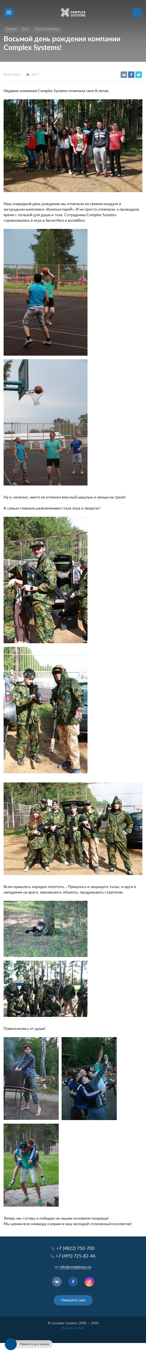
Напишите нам (73, 1300)
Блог (25, 29)
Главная (11, 29)
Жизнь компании (47, 29)
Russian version (73, 1328)
